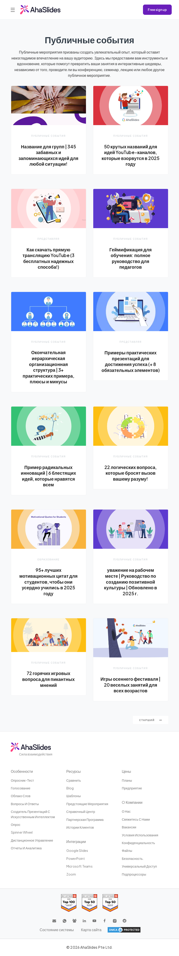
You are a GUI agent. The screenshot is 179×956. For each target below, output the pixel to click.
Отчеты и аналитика (26, 848)
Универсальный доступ (139, 867)
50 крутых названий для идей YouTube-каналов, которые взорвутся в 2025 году (130, 155)
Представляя (48, 238)
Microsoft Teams (79, 867)
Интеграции (76, 842)
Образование (48, 559)
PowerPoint (75, 859)
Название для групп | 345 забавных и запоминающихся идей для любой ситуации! (48, 155)
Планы (127, 780)
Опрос (16, 825)
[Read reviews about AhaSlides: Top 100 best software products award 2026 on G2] (68, 903)
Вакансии (129, 827)
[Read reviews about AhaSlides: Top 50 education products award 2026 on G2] (89, 903)
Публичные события (48, 135)
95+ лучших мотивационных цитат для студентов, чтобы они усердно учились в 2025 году (48, 581)
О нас (126, 812)
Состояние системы (57, 930)
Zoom (71, 874)
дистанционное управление (32, 840)
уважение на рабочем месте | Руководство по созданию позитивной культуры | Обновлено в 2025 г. (131, 581)
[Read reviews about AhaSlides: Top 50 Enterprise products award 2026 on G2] (110, 903)
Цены (126, 771)
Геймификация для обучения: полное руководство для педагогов (130, 258)
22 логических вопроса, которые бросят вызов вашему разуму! (130, 473)
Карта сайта (91, 930)
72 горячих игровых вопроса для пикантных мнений (48, 679)
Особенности (22, 771)
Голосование (21, 788)
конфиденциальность (138, 843)
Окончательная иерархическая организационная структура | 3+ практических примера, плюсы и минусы (48, 367)
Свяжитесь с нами (136, 819)
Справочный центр (80, 812)
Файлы (127, 851)
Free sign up (157, 10)
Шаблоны (73, 796)
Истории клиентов (80, 827)
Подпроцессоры (134, 874)
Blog (70, 788)
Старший (150, 720)
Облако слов (21, 796)
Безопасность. (133, 859)
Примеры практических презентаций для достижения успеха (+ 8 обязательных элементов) (130, 361)
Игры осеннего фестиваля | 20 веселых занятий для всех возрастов (130, 684)
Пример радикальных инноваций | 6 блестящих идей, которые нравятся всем (49, 475)
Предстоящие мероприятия (87, 804)
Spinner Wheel (22, 833)
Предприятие (132, 788)
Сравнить (73, 780)
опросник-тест (22, 780)
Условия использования (140, 835)
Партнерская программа (85, 820)
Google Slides (77, 851)
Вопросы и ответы (25, 804)
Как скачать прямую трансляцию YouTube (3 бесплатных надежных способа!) (48, 258)
